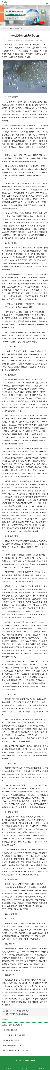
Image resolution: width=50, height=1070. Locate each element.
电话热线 (8, 1067)
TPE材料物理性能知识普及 (18, 1014)
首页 (11, 28)
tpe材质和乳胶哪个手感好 (11, 1040)
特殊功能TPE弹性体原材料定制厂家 (15, 1050)
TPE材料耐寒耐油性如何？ (11, 1045)
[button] (23, 24)
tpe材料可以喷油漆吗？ (10, 1030)
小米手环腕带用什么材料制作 (19, 1011)
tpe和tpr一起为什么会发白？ (12, 1025)
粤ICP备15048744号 (31, 1060)
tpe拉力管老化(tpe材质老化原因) (13, 1035)
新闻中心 (17, 28)
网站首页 (41, 1067)
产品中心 (24, 1067)
